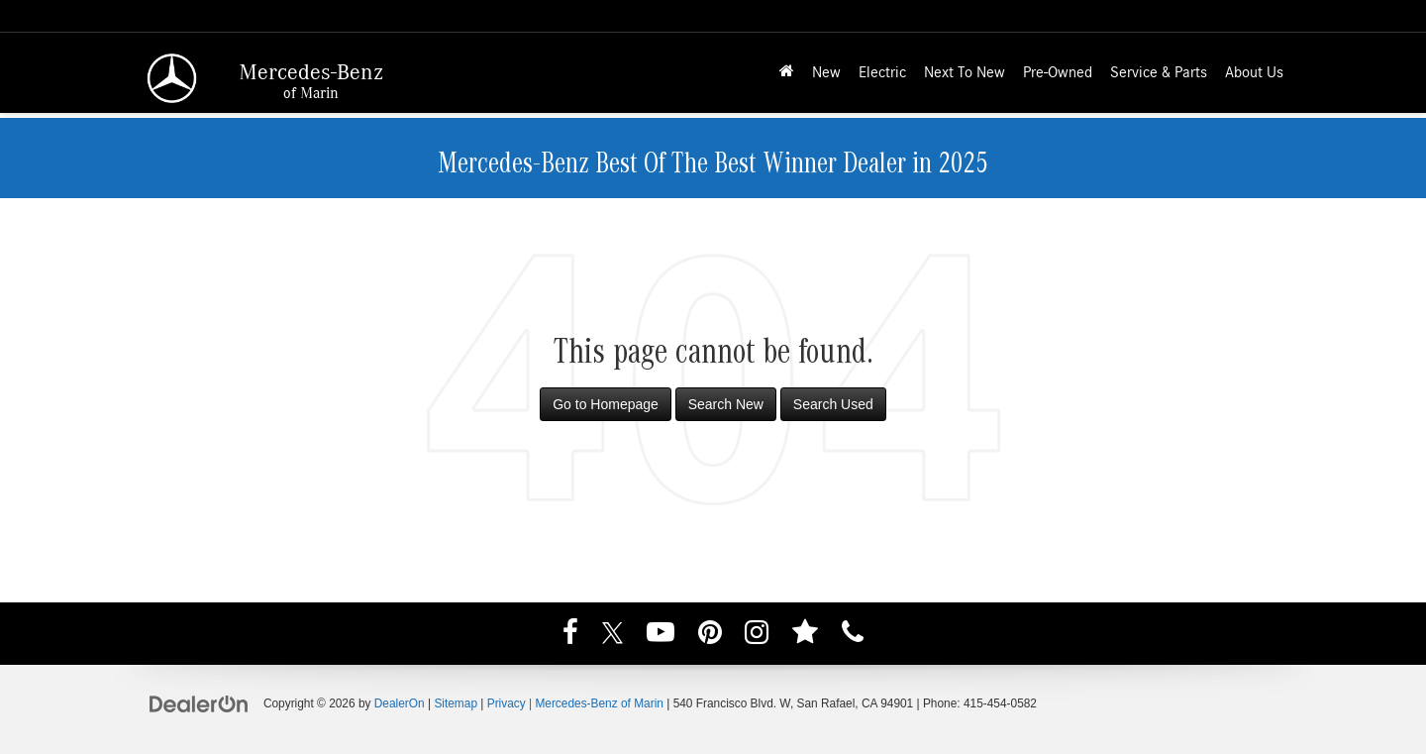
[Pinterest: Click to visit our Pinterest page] (710, 635)
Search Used (833, 404)
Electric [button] (882, 72)
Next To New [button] (964, 72)
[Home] (786, 73)
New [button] (826, 72)
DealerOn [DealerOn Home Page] (399, 703)
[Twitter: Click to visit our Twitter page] (612, 635)
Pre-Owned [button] (1057, 72)
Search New (726, 404)
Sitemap (455, 703)
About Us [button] (1254, 72)
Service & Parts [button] (1158, 72)
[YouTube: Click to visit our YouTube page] (660, 635)
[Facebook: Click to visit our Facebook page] (570, 635)
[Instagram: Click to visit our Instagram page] (756, 635)
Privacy (506, 703)
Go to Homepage (606, 404)
